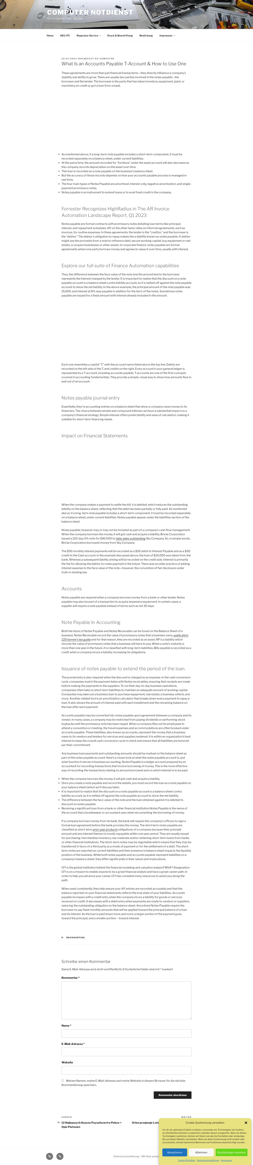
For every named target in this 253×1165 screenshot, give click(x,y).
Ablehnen (201, 1152)
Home (50, 35)
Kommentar (70, 977)
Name (66, 1025)
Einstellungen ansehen (231, 1152)
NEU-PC (65, 35)
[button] (246, 1123)
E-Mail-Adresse (73, 1044)
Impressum (226, 1160)
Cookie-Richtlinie (186, 1160)
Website (67, 1062)
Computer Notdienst (90, 12)
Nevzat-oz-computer (99, 58)
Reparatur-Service (89, 35)
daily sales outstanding (130, 538)
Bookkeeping (75, 937)
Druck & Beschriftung (120, 35)
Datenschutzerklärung (208, 1160)
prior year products (105, 829)
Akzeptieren (174, 1152)
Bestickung (146, 35)
